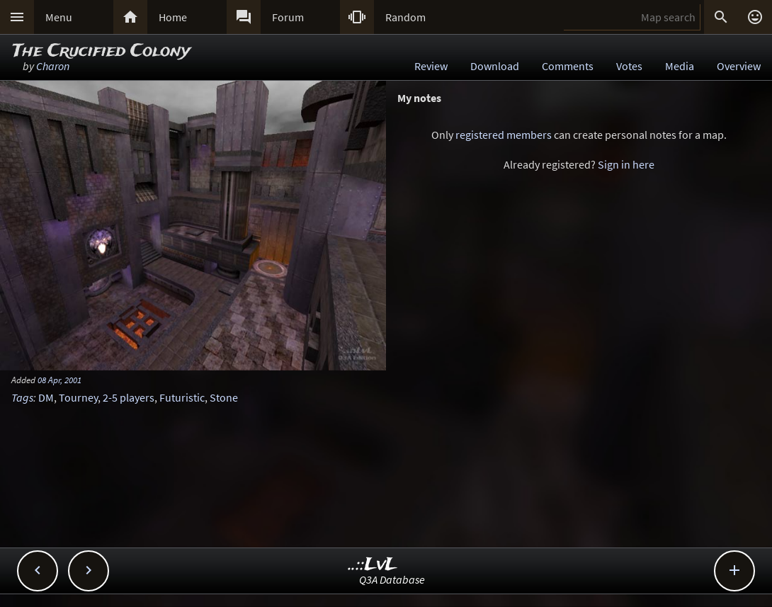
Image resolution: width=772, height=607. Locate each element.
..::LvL (373, 564)
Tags (22, 397)
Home (173, 17)
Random (405, 17)
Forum (288, 17)
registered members (503, 134)
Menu (58, 17)
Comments (568, 66)
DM (46, 397)
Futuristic (182, 397)
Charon (52, 66)
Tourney (78, 397)
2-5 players (128, 397)
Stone (224, 397)
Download (494, 66)
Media (679, 66)
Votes (629, 66)
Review (431, 66)
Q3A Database (392, 579)
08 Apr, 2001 (59, 379)
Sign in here (626, 164)
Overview (739, 66)
